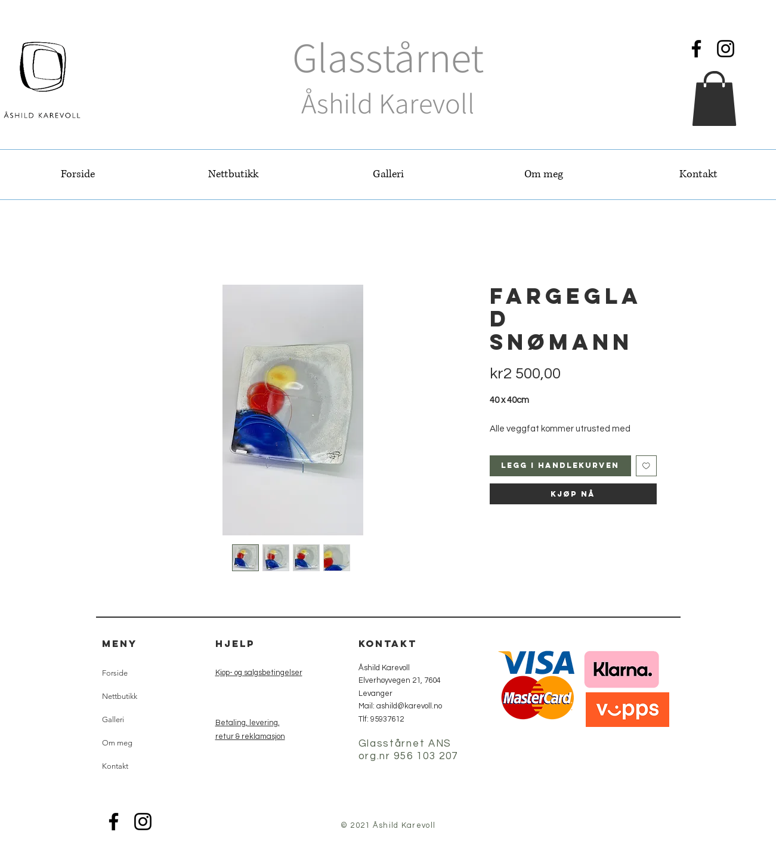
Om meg (117, 742)
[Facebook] (696, 48)
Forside (115, 672)
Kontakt (115, 766)
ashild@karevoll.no (409, 706)
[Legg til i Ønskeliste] (646, 465)
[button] (714, 98)
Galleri (113, 719)
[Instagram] (725, 48)
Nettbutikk (119, 696)
